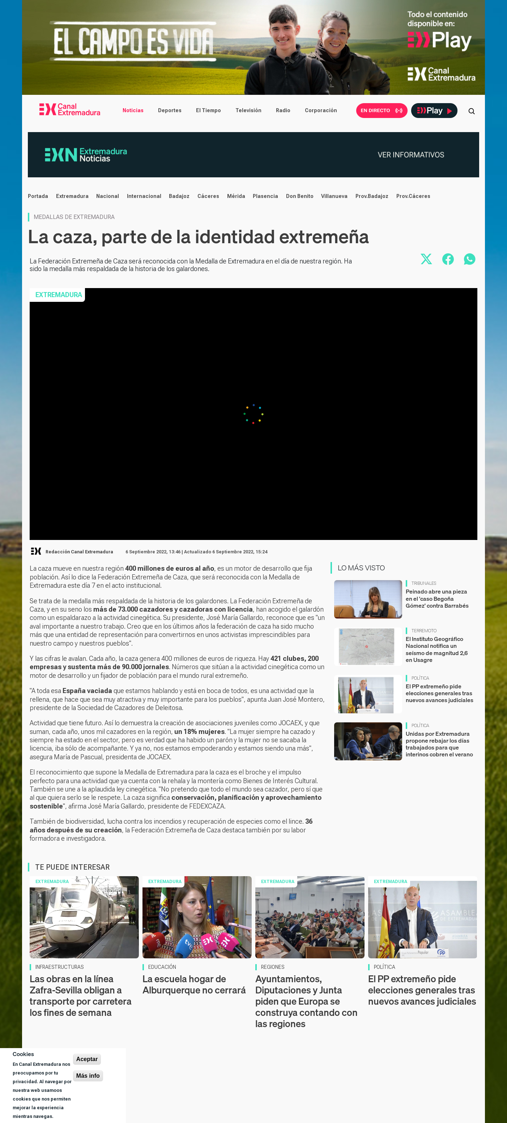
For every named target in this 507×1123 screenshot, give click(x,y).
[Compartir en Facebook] (448, 259)
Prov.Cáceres (413, 196)
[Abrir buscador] (471, 110)
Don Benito (300, 196)
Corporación (321, 110)
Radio (283, 110)
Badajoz (179, 196)
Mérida (236, 196)
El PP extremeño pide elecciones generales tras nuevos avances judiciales (439, 693)
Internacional (144, 196)
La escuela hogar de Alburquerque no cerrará (194, 984)
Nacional (107, 196)
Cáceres (208, 196)
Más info (88, 1076)
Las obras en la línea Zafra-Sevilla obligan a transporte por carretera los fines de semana (81, 995)
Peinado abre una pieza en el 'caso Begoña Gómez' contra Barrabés (437, 598)
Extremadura (72, 196)
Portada (38, 196)
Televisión (248, 110)
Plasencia (265, 196)
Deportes (170, 110)
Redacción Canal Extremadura (79, 551)
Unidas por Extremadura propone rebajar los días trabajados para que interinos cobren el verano (439, 744)
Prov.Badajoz (371, 196)
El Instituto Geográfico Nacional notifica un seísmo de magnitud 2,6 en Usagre (437, 649)
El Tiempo (208, 110)
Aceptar (87, 1059)
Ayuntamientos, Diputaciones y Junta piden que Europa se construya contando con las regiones (306, 1001)
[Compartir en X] (426, 259)
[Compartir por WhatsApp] (469, 259)
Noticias (133, 110)
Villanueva (334, 196)
